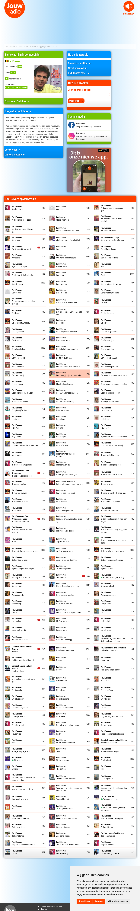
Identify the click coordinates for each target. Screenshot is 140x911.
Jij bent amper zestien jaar (112, 558)
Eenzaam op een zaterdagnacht (114, 373)
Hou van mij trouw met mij (112, 443)
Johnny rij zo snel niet (21, 576)
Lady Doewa (106, 602)
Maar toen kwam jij (64, 638)
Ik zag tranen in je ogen (110, 500)
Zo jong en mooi (108, 843)
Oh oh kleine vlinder (64, 706)
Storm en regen (62, 758)
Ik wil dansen (61, 500)
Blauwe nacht (62, 265)
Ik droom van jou (63, 463)
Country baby (17, 282)
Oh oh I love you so (20, 706)
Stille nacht (18, 758)
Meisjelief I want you (113, 648)
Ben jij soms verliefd (109, 256)
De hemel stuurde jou (21, 321)
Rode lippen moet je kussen (112, 732)
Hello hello (106, 417)
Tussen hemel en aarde (66, 777)
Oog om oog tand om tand (112, 715)
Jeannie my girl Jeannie (66, 558)
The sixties (61, 767)
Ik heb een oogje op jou (111, 463)
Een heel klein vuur (109, 356)
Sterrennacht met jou (110, 750)
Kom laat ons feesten (65, 593)
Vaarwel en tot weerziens (22, 787)
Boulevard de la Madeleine (23, 273)
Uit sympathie (107, 777)
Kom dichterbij (18, 593)
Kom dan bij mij (107, 584)
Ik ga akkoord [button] (84, 901)
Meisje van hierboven (65, 648)
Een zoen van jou (19, 373)
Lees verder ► (13, 149)
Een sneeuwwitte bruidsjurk (68, 365)
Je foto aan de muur (64, 549)
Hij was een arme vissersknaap (114, 435)
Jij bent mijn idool (63, 567)
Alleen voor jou (62, 218)
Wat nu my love (18, 825)
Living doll (106, 619)
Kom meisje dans (108, 593)
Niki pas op (106, 679)
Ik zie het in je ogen (64, 509)
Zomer (17, 852)
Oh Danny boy (17, 688)
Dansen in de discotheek (66, 301)
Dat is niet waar (107, 311)
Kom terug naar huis (64, 602)
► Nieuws (42, 909)
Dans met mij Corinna (110, 291)
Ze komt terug (107, 825)
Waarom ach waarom (20, 817)
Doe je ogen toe (107, 347)
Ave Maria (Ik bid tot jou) (66, 256)
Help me (17, 426)
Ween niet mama (63, 825)
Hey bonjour (17, 435)
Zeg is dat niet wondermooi (23, 843)
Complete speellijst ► (79, 63)
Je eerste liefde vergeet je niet (25, 549)
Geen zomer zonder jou (110, 391)
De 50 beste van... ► (79, 72)
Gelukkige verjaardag (65, 400)
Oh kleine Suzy (107, 688)
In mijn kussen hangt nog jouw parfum (114, 529)
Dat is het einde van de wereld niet (69, 312)
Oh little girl (106, 697)
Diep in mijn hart (19, 347)
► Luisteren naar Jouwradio (49, 906)
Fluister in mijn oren (64, 382)
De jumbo (61, 321)
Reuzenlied (17, 732)
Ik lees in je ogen (108, 482)
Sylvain (17, 767)
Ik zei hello (17, 509)
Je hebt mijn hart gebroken (112, 549)
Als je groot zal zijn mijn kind (68, 238)
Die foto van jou (107, 338)
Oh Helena (61, 688)
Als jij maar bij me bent (21, 247)
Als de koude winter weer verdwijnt (111, 218)
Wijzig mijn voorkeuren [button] (118, 901)
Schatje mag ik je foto (21, 750)
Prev (3, 16)
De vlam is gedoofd (109, 330)
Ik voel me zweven (19, 491)
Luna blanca (106, 628)
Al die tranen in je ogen (21, 218)
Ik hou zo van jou (19, 482)
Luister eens (61, 628)
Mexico (61, 658)
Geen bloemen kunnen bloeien (114, 382)
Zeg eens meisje (63, 834)
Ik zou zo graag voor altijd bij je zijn (69, 519)
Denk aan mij (17, 338)
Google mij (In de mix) (21, 408)
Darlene (106, 301)
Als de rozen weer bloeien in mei (24, 229)
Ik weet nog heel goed (65, 491)
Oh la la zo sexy (18, 697)
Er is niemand (17, 382)
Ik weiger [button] (99, 901)
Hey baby (106, 426)
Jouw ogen (61, 576)
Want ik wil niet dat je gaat (112, 817)
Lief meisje (17, 619)
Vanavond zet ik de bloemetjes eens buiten (69, 788)
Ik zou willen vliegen (109, 509)
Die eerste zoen (63, 338)
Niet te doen (61, 679)
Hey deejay (61, 435)
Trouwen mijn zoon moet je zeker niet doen (23, 777)
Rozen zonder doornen (65, 741)
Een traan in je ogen (109, 365)
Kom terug (17, 602)
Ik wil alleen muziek (20, 500)
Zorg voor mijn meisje (110, 852)
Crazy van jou (61, 282)
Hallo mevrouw (62, 408)
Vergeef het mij (62, 797)
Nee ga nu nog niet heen (111, 668)
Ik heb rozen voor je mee (111, 473)
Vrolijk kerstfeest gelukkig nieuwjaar (113, 807)
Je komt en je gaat (19, 558)
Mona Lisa (106, 658)
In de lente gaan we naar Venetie (22, 529)
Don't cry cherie (18, 356)
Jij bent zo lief (107, 567)
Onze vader (61, 715)
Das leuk (17, 311)
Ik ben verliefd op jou (110, 453)
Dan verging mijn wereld (111, 282)
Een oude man (18, 365)
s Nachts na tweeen (114, 741)
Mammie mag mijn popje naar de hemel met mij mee (113, 638)
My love (61, 668)
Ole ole (106, 706)
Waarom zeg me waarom (66, 817)
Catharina (61, 273)
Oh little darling (62, 697)
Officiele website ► (15, 154)
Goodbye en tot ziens (110, 400)
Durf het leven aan (64, 356)
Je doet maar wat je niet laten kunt (113, 540)
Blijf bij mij (106, 265)
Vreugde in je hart (109, 797)
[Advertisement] (125, 92)
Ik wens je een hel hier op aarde (114, 491)
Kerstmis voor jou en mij (112, 576)
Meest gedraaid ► (77, 67)
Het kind (61, 426)
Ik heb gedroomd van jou (66, 473)
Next (136, 16)
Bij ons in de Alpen (19, 265)
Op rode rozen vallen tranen (67, 723)
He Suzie (17, 417)
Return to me (106, 723)
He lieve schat (107, 408)
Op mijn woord (18, 723)
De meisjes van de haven (66, 330)
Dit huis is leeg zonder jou (67, 347)
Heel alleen (61, 417)
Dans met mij (61, 291)
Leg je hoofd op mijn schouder (69, 611)
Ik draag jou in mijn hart (22, 463)
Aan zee (61, 207)
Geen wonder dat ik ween (22, 391)
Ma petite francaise (20, 638)
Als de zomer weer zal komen (68, 229)
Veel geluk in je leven (21, 797)
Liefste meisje (62, 619)
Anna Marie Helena (108, 247)
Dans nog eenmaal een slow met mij (23, 301)
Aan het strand (18, 207)
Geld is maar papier (20, 400)
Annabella (17, 256)
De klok (106, 321)
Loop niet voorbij (19, 628)
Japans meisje (62, 540)
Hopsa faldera (62, 443)
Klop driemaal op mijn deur (67, 584)
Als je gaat (17, 238)
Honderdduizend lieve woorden (25, 443)
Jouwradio (10, 46)
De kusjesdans (18, 330)
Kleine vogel (17, 584)
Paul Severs (23, 46)
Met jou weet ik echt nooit (23, 658)
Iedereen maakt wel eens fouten (67, 454)
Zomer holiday (62, 852)
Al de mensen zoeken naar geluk (112, 208)
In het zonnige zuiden (65, 529)
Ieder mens (17, 453)
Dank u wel (17, 291)
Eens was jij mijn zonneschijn (68, 373)
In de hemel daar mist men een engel (114, 519)
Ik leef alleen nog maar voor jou (69, 482)
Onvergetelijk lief (19, 715)
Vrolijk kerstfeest (64, 807)
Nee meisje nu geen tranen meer (23, 679)
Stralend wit (106, 758)
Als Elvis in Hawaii (108, 229)
